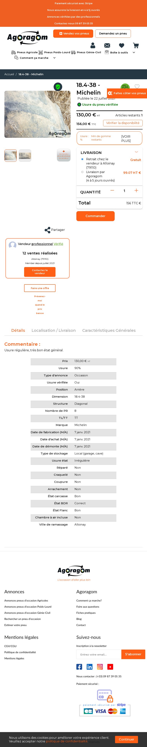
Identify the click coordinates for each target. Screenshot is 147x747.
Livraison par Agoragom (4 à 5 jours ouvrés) (100, 176)
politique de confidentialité (66, 741)
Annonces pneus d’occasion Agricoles (26, 600)
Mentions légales (14, 658)
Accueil (9, 74)
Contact (81, 625)
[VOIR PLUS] (126, 139)
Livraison (109, 152)
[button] (25, 155)
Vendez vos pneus (73, 33)
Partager (55, 230)
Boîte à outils (119, 52)
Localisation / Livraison (54, 330)
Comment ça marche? (89, 600)
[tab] (18, 330)
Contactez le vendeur (40, 272)
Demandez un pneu (113, 33)
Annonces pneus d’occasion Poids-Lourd (27, 606)
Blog (79, 618)
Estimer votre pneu (15, 625)
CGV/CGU (10, 646)
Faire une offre (40, 288)
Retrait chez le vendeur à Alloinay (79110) (100, 164)
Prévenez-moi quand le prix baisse (40, 305)
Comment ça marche (33, 57)
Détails (18, 330)
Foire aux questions (87, 606)
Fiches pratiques (86, 612)
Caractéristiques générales (109, 330)
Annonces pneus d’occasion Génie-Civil (27, 612)
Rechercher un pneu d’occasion (22, 618)
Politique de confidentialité (20, 652)
